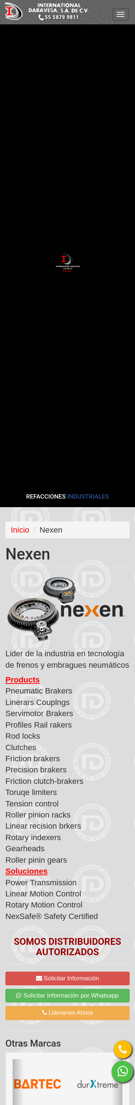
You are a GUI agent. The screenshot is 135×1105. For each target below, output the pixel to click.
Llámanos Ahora (67, 1012)
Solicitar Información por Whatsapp (67, 995)
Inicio (20, 529)
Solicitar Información (67, 978)
